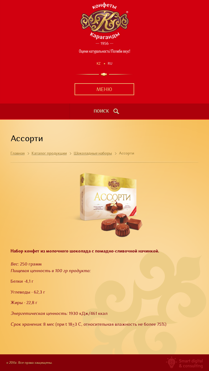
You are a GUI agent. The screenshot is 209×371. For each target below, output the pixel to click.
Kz (99, 63)
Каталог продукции (49, 153)
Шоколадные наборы (93, 153)
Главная (18, 153)
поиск (101, 111)
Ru (110, 63)
